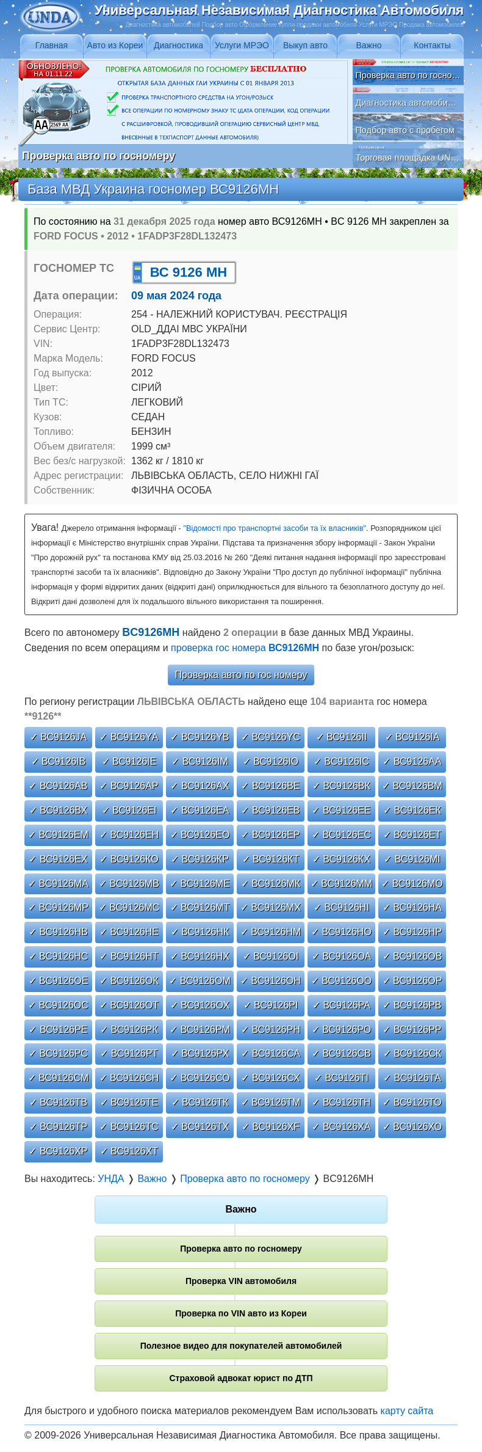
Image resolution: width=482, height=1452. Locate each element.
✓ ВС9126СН (129, 1078)
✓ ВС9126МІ (412, 859)
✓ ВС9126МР (58, 907)
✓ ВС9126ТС (128, 1127)
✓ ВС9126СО (199, 1078)
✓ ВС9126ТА (412, 1078)
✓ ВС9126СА (270, 1053)
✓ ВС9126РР (412, 1029)
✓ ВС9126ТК (200, 1102)
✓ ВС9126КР (200, 859)
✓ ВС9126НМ (270, 932)
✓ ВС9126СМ (58, 1078)
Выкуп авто (305, 45)
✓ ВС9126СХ (270, 1078)
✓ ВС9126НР (412, 932)
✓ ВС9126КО (128, 859)
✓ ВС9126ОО (341, 981)
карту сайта (407, 1411)
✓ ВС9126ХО (412, 1127)
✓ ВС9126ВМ (412, 786)
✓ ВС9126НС (58, 956)
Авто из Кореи (115, 45)
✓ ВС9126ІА (412, 737)
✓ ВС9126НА (412, 907)
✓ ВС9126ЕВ (270, 810)
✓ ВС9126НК (200, 932)
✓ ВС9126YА (128, 737)
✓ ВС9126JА (58, 737)
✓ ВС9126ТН (341, 1102)
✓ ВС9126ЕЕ (341, 810)
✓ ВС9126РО (342, 1029)
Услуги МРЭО (242, 45)
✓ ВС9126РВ (412, 1005)
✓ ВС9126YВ (199, 737)
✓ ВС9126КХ (341, 859)
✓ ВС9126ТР (58, 1127)
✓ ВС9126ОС (58, 1005)
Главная (51, 45)
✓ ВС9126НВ (58, 932)
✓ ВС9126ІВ (58, 761)
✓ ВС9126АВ (58, 786)
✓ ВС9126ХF (271, 1127)
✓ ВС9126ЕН (129, 835)
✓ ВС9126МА (58, 883)
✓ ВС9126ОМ (200, 981)
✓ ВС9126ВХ (58, 810)
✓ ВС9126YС (270, 737)
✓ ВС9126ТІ (341, 1078)
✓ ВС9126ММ (341, 883)
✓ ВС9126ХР (58, 1151)
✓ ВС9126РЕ (58, 1029)
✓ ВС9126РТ (128, 1053)
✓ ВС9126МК (270, 883)
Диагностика (178, 45)
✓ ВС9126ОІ (271, 956)
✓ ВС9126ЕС (341, 835)
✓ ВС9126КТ (271, 859)
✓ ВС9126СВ (341, 1053)
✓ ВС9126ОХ (199, 1005)
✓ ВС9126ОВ (412, 956)
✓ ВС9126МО (412, 883)
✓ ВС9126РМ (200, 1029)
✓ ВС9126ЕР (270, 835)
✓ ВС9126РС (58, 1053)
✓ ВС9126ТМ (271, 1102)
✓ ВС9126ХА (341, 1127)
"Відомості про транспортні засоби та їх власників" (274, 528)
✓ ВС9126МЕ (200, 883)
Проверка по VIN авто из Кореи (241, 1313)
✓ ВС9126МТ (200, 907)
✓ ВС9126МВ (129, 883)
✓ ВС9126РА (341, 1005)
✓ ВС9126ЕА (199, 810)
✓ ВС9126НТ (128, 956)
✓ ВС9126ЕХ (58, 859)
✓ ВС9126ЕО (200, 835)
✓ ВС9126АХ (199, 786)
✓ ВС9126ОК (129, 981)
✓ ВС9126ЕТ (412, 835)
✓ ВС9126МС (129, 907)
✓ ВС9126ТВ (58, 1102)
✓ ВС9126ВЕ (270, 786)
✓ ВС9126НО (341, 932)
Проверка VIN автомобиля (241, 1281)
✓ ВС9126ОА (342, 956)
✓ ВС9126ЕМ (58, 835)
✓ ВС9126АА (412, 761)
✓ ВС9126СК (412, 1053)
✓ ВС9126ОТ (129, 1005)
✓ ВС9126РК (129, 1029)
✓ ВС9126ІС (341, 761)
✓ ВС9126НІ (341, 907)
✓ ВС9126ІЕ (129, 761)
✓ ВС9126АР (128, 786)
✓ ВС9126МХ (270, 907)
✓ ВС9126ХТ (129, 1151)
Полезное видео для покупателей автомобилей (241, 1346)
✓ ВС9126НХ (199, 956)
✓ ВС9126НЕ (129, 932)
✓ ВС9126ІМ (199, 761)
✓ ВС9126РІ (270, 1005)
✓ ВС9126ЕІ (129, 810)
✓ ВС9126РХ (200, 1053)
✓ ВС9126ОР (412, 981)
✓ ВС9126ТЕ (129, 1102)
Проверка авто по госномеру (241, 1248)
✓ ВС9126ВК (341, 786)
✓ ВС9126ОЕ (58, 981)
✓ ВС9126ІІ (341, 737)
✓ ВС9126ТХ (200, 1127)
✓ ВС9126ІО (271, 761)
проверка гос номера (245, 648)
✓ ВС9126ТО (412, 1102)
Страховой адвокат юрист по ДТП (240, 1378)
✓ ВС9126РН (270, 1029)
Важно (368, 45)
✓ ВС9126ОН (270, 981)
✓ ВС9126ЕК (412, 810)
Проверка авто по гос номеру (241, 674)
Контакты (432, 45)
